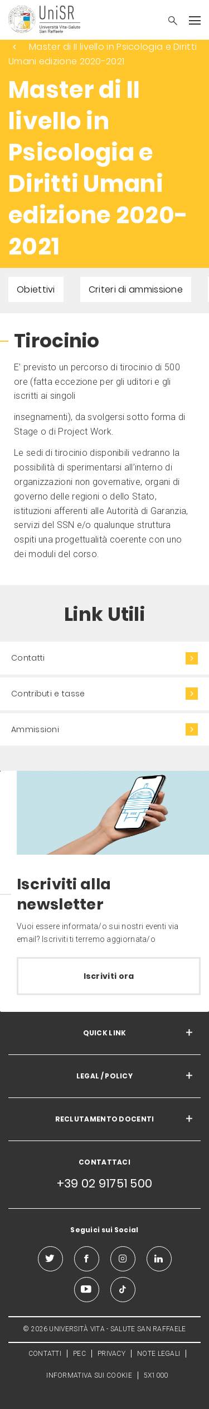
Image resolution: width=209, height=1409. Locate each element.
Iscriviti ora (109, 976)
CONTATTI (44, 1354)
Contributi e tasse (48, 693)
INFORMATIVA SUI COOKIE (89, 1375)
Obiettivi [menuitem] (36, 289)
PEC (79, 1354)
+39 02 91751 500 (105, 1183)
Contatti (28, 657)
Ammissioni (35, 729)
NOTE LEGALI (158, 1354)
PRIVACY (111, 1354)
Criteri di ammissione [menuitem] (136, 289)
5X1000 (156, 1375)
